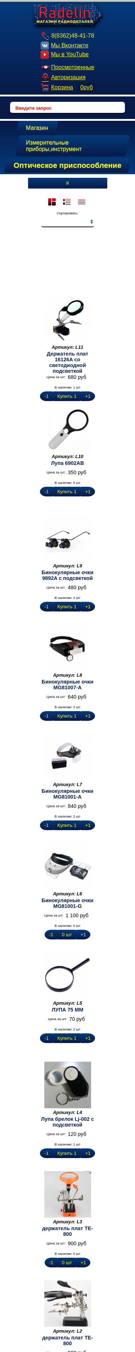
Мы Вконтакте (64, 46)
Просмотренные (67, 67)
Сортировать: (67, 213)
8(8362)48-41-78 (67, 35)
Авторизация (63, 77)
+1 (87, 396)
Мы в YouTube (65, 55)
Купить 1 (66, 396)
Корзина (67, 87)
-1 (46, 396)
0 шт (67, 934)
